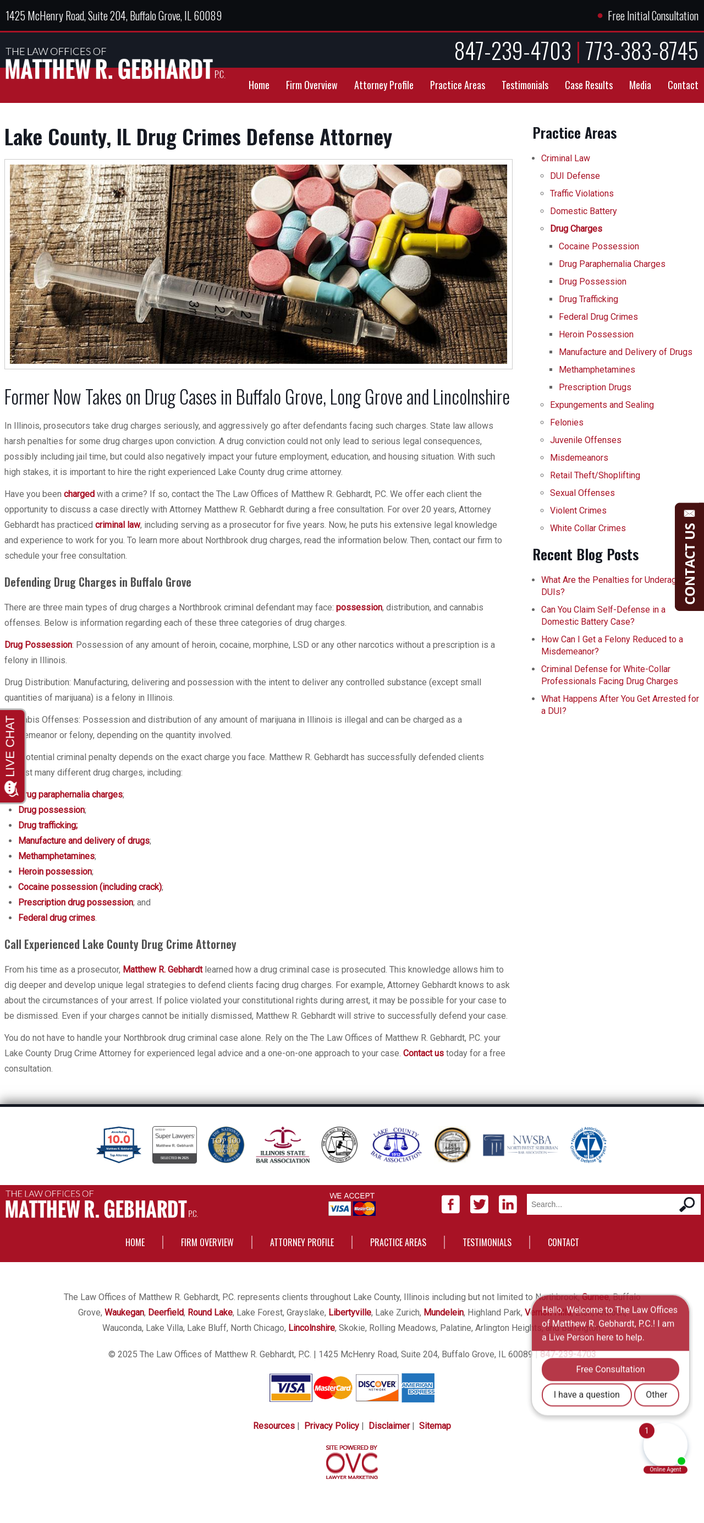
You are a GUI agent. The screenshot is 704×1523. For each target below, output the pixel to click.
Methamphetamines (56, 856)
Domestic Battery (583, 211)
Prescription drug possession (75, 902)
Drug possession (51, 810)
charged (79, 494)
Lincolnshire (311, 1328)
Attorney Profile (384, 85)
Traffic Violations (582, 193)
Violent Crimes (578, 510)
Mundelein (444, 1312)
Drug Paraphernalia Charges (612, 264)
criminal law (117, 525)
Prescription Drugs (595, 387)
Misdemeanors (579, 457)
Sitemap (435, 1426)
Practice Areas (457, 85)
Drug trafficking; (48, 825)
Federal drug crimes (56, 918)
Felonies (567, 422)
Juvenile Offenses (586, 440)
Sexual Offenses (582, 493)
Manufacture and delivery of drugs (84, 841)
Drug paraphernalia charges (70, 794)
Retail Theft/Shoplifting (595, 475)
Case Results (589, 85)
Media (640, 85)
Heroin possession (55, 871)
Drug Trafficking (588, 299)
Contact (683, 85)
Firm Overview (312, 85)
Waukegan (124, 1312)
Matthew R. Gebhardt (162, 969)
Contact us (423, 1053)
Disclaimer (389, 1426)
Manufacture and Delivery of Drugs (625, 352)
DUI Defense (575, 176)
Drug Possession (38, 645)
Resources (274, 1426)
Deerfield (166, 1312)
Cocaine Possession (599, 246)
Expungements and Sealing (602, 405)
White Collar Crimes (588, 528)
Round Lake (210, 1312)
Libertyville (349, 1312)
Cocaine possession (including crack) (90, 887)
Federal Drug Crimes (598, 317)
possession (359, 607)
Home (259, 85)
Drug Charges (576, 228)
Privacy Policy (331, 1426)
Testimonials (525, 85)
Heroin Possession (596, 334)
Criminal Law (565, 158)
